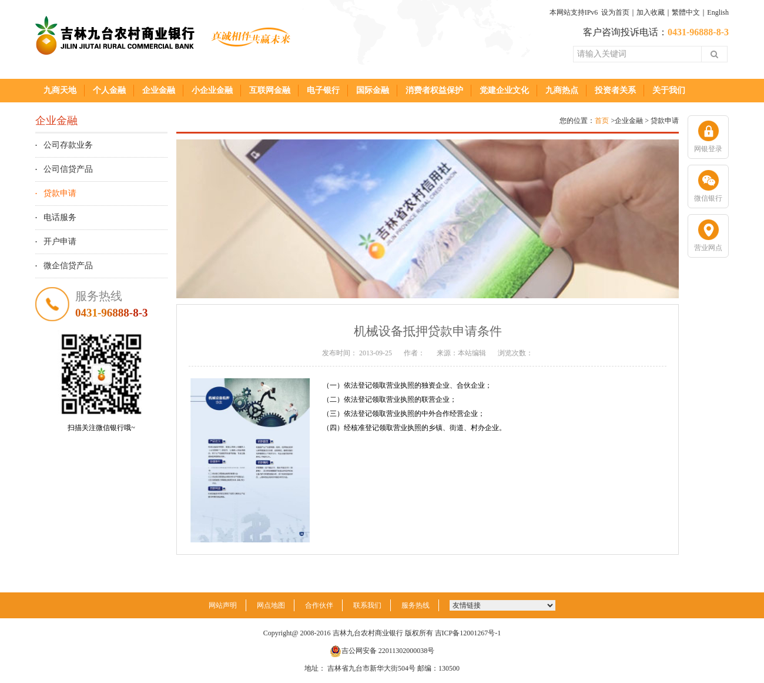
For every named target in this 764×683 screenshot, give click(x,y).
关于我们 (668, 90)
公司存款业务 (68, 145)
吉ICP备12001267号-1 (468, 633)
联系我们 (367, 605)
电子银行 (323, 90)
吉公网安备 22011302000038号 (382, 651)
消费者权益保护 (434, 90)
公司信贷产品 (68, 169)
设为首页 (615, 12)
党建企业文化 (504, 90)
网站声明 (223, 605)
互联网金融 (269, 90)
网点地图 (271, 605)
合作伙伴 (319, 605)
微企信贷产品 (68, 265)
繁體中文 (686, 12)
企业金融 (158, 90)
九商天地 (59, 90)
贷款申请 (59, 193)
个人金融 (109, 90)
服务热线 (415, 605)
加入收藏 (650, 12)
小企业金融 (212, 90)
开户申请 (59, 241)
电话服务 (59, 217)
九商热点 (561, 90)
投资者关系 (615, 90)
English (718, 12)
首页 (602, 120)
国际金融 (372, 90)
